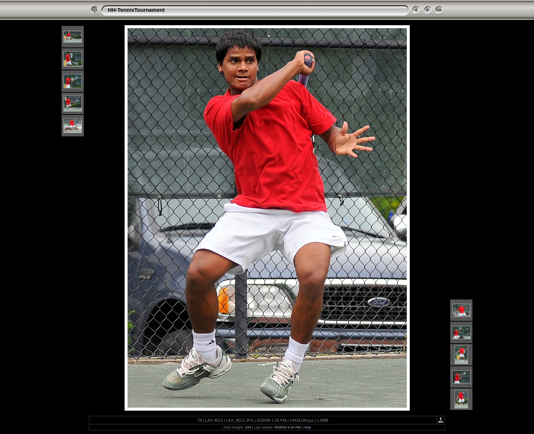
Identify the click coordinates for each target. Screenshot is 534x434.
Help (307, 427)
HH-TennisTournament (136, 10)
